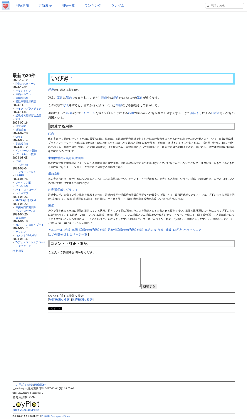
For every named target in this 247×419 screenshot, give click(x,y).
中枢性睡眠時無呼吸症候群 (66, 158)
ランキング (93, 5)
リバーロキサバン (26, 210)
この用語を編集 (23, 384)
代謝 (18, 161)
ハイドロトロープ (26, 189)
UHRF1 (20, 175)
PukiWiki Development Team (55, 416)
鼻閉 (75, 229)
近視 (18, 119)
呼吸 (51, 89)
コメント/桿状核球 (26, 235)
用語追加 (22, 5)
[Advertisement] (124, 41)
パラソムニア (192, 229)
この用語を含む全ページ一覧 (68, 234)
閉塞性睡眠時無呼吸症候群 (125, 229)
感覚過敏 (21, 129)
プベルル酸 (22, 185)
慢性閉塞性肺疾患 (26, 101)
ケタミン (21, 231)
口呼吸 (215, 113)
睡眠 (104, 97)
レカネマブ (22, 193)
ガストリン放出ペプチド (30, 224)
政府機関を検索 (82, 299)
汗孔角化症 (22, 164)
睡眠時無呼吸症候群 (92, 229)
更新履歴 (45, 5)
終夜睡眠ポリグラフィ (63, 189)
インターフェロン (26, 171)
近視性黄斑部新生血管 (28, 115)
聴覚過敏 (21, 126)
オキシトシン (23, 90)
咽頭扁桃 (54, 173)
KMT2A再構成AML (26, 200)
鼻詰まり (196, 113)
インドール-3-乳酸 (26, 150)
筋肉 (69, 97)
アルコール (88, 113)
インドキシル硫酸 (26, 154)
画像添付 (40, 384)
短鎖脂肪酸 (22, 97)
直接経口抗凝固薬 (26, 207)
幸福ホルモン (23, 94)
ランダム (117, 5)
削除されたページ (26, 83)
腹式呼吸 (21, 217)
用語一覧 (68, 5)
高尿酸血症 (22, 143)
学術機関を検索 (59, 299)
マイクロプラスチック (28, 108)
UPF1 (19, 136)
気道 (60, 97)
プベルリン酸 (23, 182)
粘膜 (119, 105)
